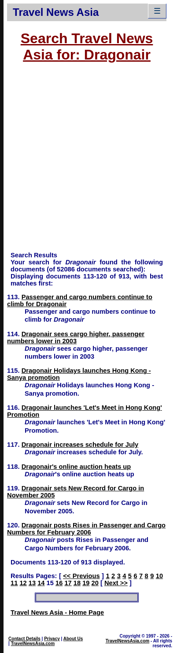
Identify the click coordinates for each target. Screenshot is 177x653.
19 (85, 582)
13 (32, 582)
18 (77, 582)
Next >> (116, 582)
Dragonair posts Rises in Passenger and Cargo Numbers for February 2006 (86, 529)
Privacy (52, 638)
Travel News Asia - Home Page (57, 612)
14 (40, 582)
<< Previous (81, 575)
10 (159, 575)
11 (14, 582)
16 (59, 582)
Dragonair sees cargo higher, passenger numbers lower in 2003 (75, 337)
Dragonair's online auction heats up (76, 466)
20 (95, 582)
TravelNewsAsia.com (33, 643)
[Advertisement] (83, 161)
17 (67, 582)
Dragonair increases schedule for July (80, 444)
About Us (73, 638)
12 (22, 582)
